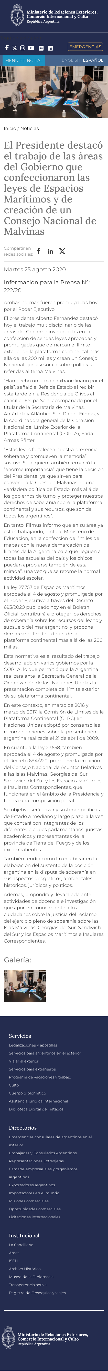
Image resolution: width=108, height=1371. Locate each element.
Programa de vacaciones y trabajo (40, 1077)
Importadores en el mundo (34, 1193)
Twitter (62, 251)
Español (93, 60)
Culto (14, 1085)
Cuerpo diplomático (27, 1093)
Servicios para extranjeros (32, 1069)
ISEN (13, 1261)
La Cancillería (21, 1245)
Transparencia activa (28, 1285)
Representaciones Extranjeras (36, 1161)
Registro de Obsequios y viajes (37, 1293)
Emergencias (85, 46)
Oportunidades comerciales (35, 1209)
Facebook (39, 251)
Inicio (10, 128)
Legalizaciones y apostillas (33, 1045)
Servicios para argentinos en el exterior (45, 1053)
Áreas (14, 1253)
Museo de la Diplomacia (31, 1277)
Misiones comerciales (29, 1201)
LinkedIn (50, 251)
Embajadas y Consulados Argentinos (43, 1153)
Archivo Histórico (25, 1269)
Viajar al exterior (24, 1061)
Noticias (29, 128)
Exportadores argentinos (32, 1185)
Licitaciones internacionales (34, 1217)
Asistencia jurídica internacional (38, 1101)
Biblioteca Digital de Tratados (36, 1109)
